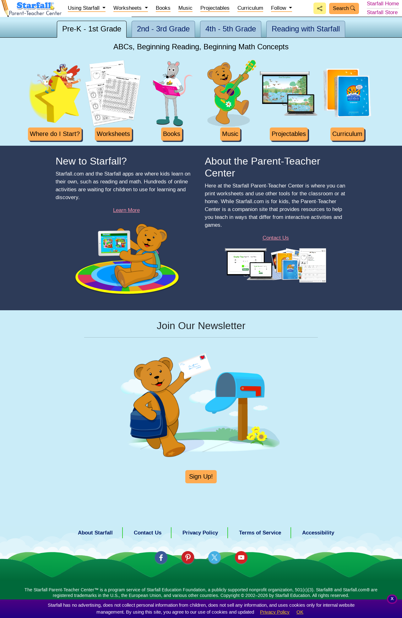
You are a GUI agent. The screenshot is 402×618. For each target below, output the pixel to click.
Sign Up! (201, 476)
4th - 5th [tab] (230, 29)
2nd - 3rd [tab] (163, 29)
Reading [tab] (306, 29)
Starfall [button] (84, 8)
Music (185, 8)
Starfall (383, 4)
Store (382, 12)
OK (299, 612)
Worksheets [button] (128, 8)
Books (163, 8)
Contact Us (276, 238)
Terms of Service (260, 532)
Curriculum (250, 8)
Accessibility (318, 532)
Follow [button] (279, 8)
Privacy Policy (275, 612)
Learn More (126, 210)
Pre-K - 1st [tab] (91, 29)
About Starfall (95, 532)
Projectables (215, 8)
